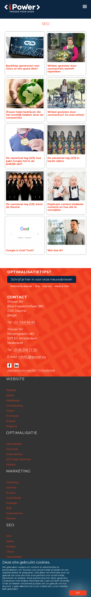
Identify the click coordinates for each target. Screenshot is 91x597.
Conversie (12, 449)
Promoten (12, 416)
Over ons (47, 286)
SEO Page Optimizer (18, 459)
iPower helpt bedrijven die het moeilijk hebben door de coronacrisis (24, 115)
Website (11, 390)
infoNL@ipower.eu (32, 357)
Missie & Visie (62, 286)
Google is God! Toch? (20, 250)
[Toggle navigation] (85, 6)
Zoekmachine (14, 454)
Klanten (11, 518)
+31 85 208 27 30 (25, 350)
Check (10, 551)
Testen (10, 410)
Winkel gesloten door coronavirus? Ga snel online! (65, 113)
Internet (11, 487)
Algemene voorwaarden (22, 370)
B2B (8, 508)
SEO (8, 536)
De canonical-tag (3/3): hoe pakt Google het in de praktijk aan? (23, 161)
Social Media (13, 497)
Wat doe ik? (55, 250)
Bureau (11, 492)
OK (78, 592)
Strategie (11, 503)
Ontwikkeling (14, 405)
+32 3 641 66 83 (24, 322)
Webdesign (13, 400)
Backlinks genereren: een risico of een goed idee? (22, 67)
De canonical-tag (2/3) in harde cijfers (63, 159)
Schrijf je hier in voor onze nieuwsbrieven (41, 279)
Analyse (11, 421)
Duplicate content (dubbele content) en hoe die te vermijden (65, 207)
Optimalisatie (14, 444)
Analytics (11, 426)
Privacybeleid (47, 370)
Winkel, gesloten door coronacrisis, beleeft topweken (62, 68)
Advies (10, 395)
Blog (37, 286)
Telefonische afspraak (21, 286)
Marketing (12, 482)
